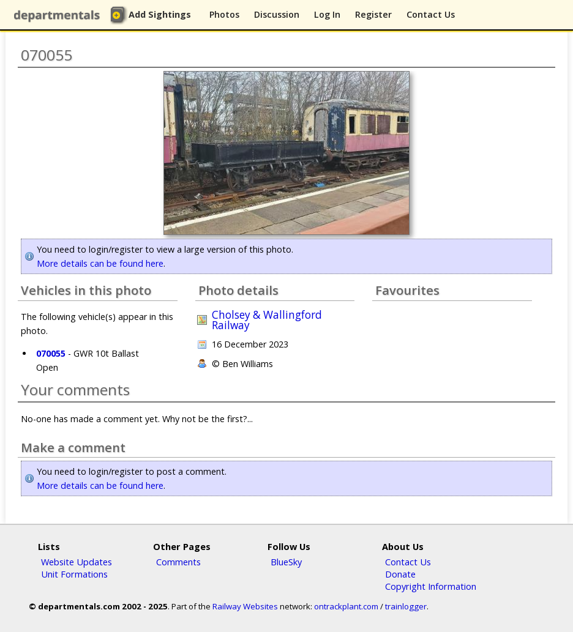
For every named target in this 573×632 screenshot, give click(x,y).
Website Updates (76, 562)
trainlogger (406, 606)
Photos (224, 14)
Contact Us (430, 14)
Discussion (276, 14)
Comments (178, 562)
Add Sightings (160, 14)
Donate (400, 574)
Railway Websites (245, 606)
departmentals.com (59, 15)
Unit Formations (74, 574)
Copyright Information (430, 586)
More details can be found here (100, 263)
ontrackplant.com (346, 606)
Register (373, 14)
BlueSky (286, 562)
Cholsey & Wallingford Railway (267, 320)
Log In (327, 14)
